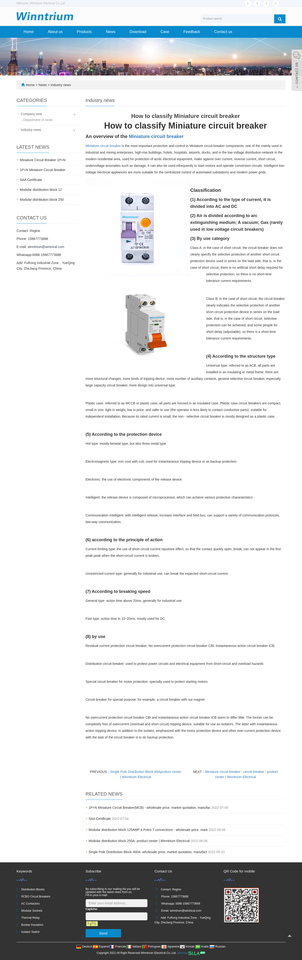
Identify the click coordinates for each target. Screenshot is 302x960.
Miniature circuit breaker (156, 136)
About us (55, 32)
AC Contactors (30, 903)
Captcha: (92, 909)
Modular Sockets (31, 910)
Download (138, 32)
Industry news (60, 85)
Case (164, 32)
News (110, 32)
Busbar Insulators (32, 924)
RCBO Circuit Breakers (35, 896)
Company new (31, 114)
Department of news (38, 120)
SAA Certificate (100, 819)
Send (103, 933)
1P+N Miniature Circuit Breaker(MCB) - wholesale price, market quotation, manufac (149, 807)
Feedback (192, 32)
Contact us (223, 32)
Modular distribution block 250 (42, 199)
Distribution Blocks (33, 889)
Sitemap (182, 953)
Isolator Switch (30, 932)
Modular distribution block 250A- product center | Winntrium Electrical (140, 841)
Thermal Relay (30, 917)
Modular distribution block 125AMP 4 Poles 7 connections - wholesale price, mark (148, 830)
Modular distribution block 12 (41, 190)
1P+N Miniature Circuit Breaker (42, 170)
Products (84, 32)
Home (29, 32)
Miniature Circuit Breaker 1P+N (42, 160)
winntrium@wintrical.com (46, 247)
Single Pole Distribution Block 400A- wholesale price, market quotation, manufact (148, 852)
